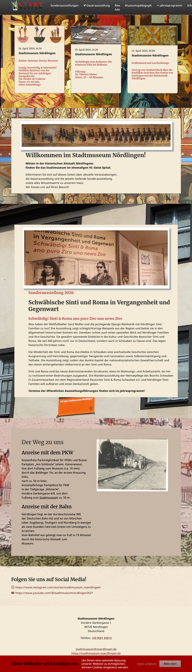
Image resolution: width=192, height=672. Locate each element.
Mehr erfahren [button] (147, 664)
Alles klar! (170, 664)
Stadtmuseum (48, 504)
